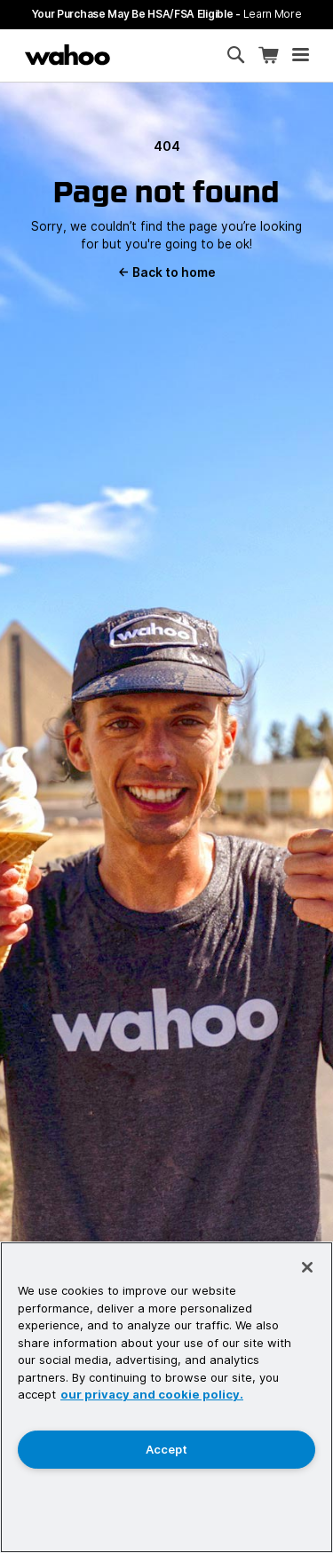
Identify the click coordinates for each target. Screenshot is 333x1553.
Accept (166, 1449)
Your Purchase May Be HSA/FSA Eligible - (167, 13)
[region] (166, 1397)
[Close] (307, 1267)
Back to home (167, 272)
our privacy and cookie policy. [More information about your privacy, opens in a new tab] (151, 1394)
